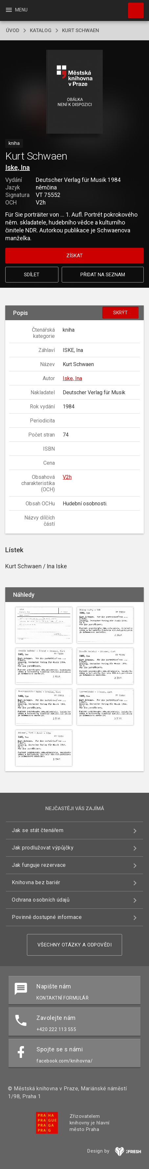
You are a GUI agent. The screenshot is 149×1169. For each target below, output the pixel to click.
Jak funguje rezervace (39, 865)
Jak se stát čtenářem (37, 830)
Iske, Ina (17, 167)
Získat (74, 256)
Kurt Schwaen (80, 30)
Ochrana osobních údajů (41, 900)
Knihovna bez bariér (36, 882)
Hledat (133, 7)
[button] (74, 92)
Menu (16, 10)
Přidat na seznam (102, 275)
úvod (12, 30)
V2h (67, 477)
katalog (41, 30)
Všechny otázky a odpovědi (74, 945)
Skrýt (120, 312)
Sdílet (31, 275)
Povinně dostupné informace (47, 917)
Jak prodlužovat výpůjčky (43, 848)
